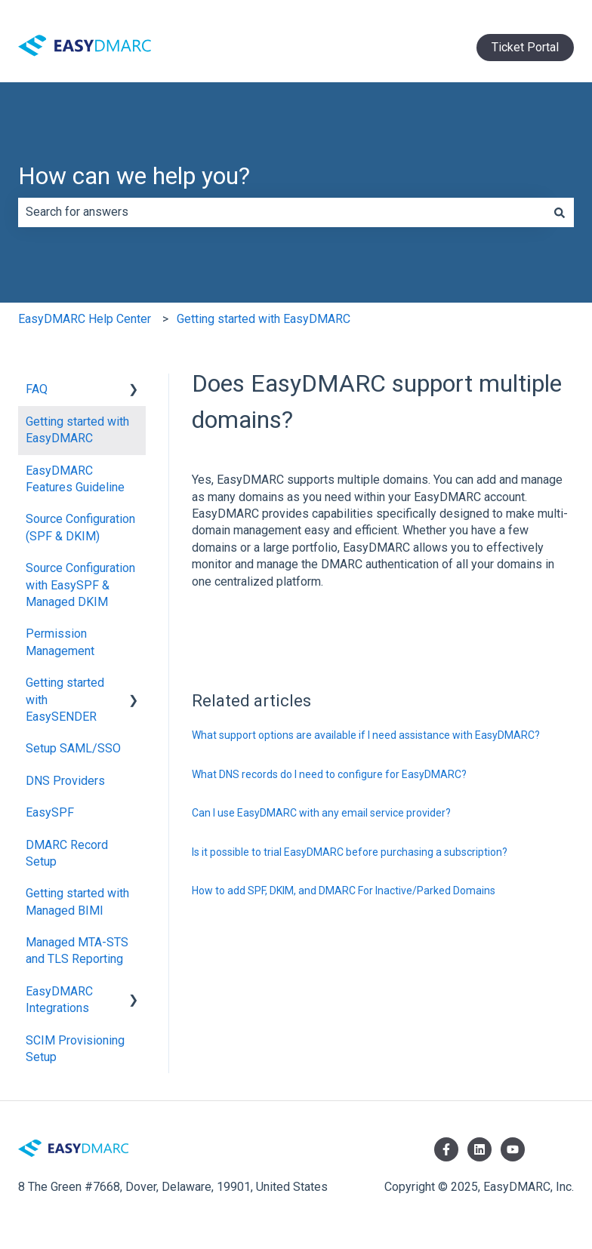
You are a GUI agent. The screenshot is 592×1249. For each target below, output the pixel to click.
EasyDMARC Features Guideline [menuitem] (75, 478)
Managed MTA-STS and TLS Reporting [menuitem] (77, 950)
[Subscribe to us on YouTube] (513, 1149)
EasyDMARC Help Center (84, 319)
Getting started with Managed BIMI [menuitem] (77, 901)
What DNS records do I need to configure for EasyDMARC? (329, 774)
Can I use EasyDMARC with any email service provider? (321, 813)
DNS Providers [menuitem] (65, 781)
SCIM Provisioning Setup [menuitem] (75, 1048)
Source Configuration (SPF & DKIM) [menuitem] (80, 527)
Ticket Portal (525, 47)
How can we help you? (134, 176)
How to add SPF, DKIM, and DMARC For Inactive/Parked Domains (343, 890)
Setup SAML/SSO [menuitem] (73, 748)
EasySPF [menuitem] (50, 812)
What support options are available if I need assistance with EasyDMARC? (366, 735)
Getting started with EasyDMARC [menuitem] (77, 429)
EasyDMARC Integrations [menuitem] (59, 999)
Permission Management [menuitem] (60, 641)
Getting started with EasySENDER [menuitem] (65, 699)
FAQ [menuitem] (37, 389)
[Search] (559, 212)
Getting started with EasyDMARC (263, 319)
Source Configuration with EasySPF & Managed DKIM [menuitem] (80, 585)
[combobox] (281, 212)
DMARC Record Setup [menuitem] (67, 853)
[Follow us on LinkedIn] (479, 1149)
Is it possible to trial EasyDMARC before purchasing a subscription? (349, 852)
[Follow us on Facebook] (446, 1149)
